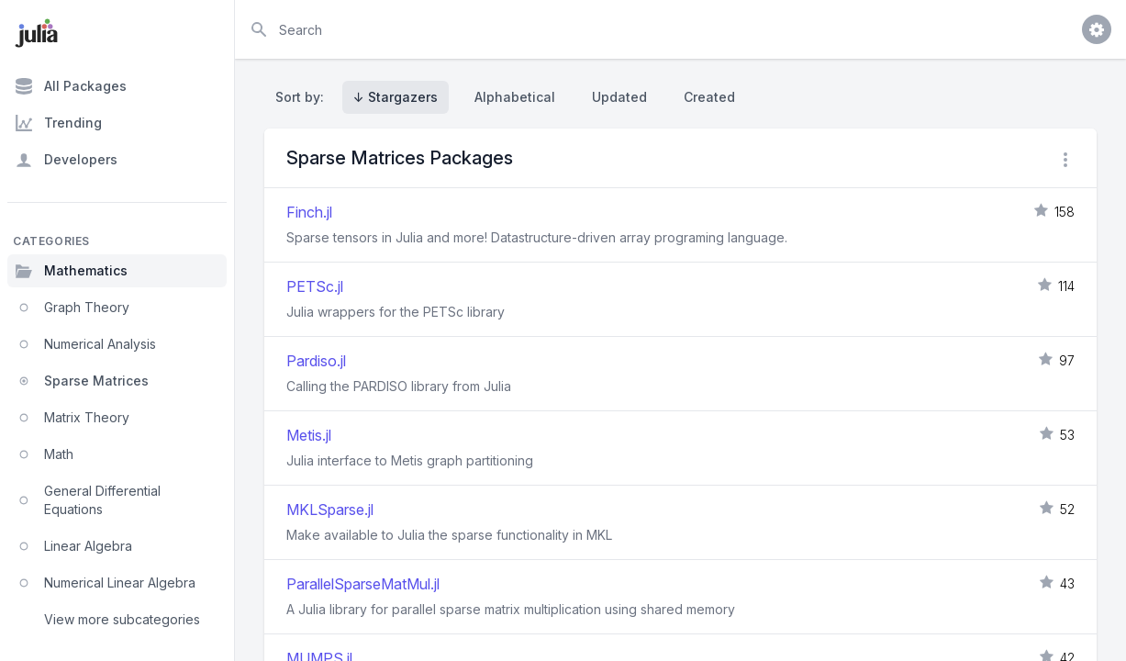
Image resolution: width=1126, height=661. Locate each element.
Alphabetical (514, 97)
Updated (619, 97)
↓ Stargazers (395, 97)
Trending (58, 123)
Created (709, 97)
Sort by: (303, 97)
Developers (66, 160)
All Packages (71, 86)
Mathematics (71, 271)
